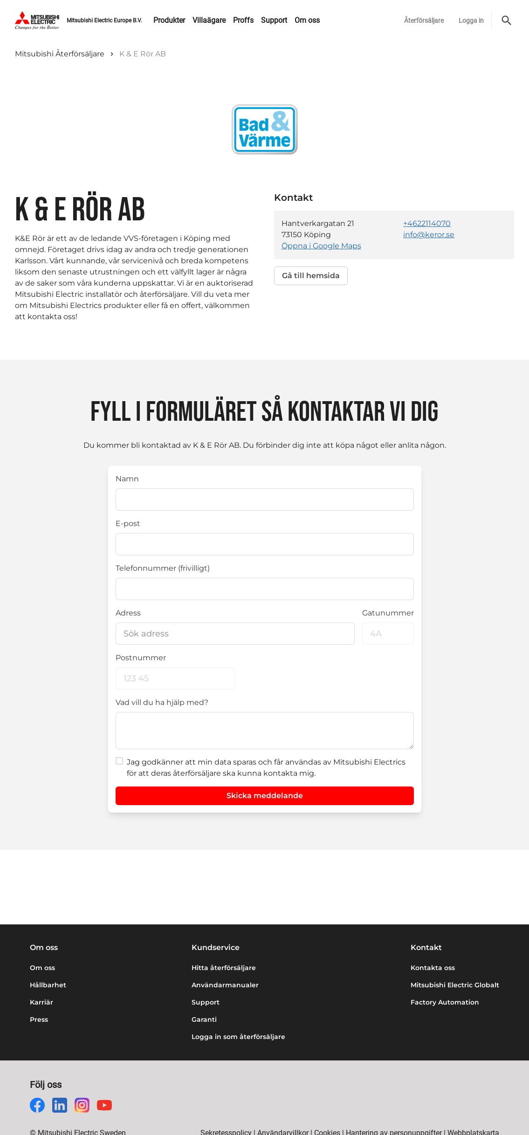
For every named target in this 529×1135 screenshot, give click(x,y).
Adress (128, 613)
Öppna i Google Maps (321, 245)
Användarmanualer (225, 985)
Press (39, 1019)
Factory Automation (445, 1002)
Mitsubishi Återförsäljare (59, 53)
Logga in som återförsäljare (238, 1036)
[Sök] (507, 20)
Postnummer (141, 657)
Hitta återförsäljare (224, 968)
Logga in (471, 20)
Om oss (42, 968)
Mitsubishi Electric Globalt (455, 985)
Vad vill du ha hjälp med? (162, 702)
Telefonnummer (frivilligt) (163, 568)
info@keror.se (428, 234)
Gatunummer (388, 613)
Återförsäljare (424, 20)
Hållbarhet (48, 985)
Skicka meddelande (265, 795)
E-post (128, 523)
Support (206, 1002)
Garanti (204, 1019)
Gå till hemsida (311, 275)
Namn (127, 478)
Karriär (41, 1002)
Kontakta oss (433, 968)
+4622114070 (427, 223)
